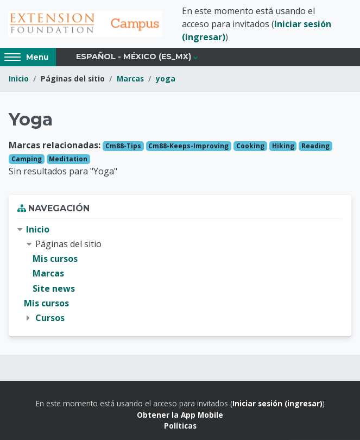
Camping (26, 159)
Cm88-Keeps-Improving (188, 145)
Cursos (50, 318)
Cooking (250, 145)
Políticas (180, 425)
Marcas (130, 78)
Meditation (68, 159)
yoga (165, 78)
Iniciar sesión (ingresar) (277, 403)
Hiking (283, 145)
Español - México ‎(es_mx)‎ (133, 56)
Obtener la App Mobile (180, 415)
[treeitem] (180, 273)
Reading (315, 145)
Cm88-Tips (123, 145)
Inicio (19, 78)
